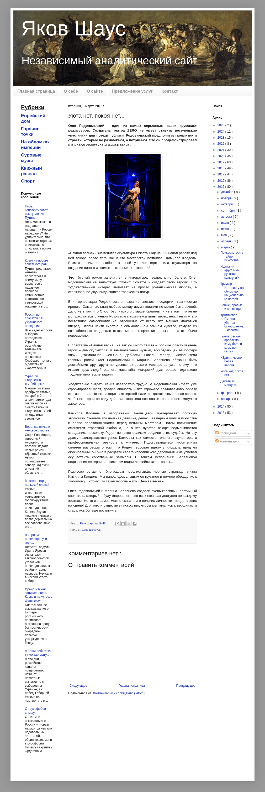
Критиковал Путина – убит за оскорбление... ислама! (232, 322)
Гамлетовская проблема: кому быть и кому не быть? (231, 344)
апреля (226, 241)
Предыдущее (185, 685)
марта (226, 247)
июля (225, 223)
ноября (226, 198)
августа (227, 216)
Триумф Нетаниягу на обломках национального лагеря (232, 291)
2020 (221, 156)
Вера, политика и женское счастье (37, 428)
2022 (221, 143)
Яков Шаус (73, 28)
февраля (228, 393)
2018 (221, 168)
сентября (228, 210)
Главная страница (36, 91)
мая (224, 235)
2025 (221, 125)
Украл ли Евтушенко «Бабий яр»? (34, 380)
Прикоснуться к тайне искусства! (231, 256)
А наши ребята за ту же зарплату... (38, 652)
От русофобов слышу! (35, 710)
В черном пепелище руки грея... (36, 538)
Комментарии (227, 441)
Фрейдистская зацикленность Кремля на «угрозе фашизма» (38, 594)
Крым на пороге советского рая (36, 262)
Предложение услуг (132, 91)
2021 (221, 150)
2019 (221, 162)
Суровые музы (91, 529)
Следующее (78, 685)
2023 (221, 137)
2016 (221, 181)
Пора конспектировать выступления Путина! (37, 212)
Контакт (170, 91)
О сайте (95, 91)
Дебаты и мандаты (228, 383)
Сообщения (225, 433)
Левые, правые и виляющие (231, 307)
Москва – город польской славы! (37, 482)
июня (225, 229)
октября (227, 204)
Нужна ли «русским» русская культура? (230, 272)
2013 (221, 413)
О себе (71, 91)
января (226, 399)
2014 (221, 406)
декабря (227, 192)
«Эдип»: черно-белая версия (231, 361)
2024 (221, 131)
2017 (221, 174)
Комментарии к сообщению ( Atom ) (119, 693)
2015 (221, 187)
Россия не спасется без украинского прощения (34, 320)
